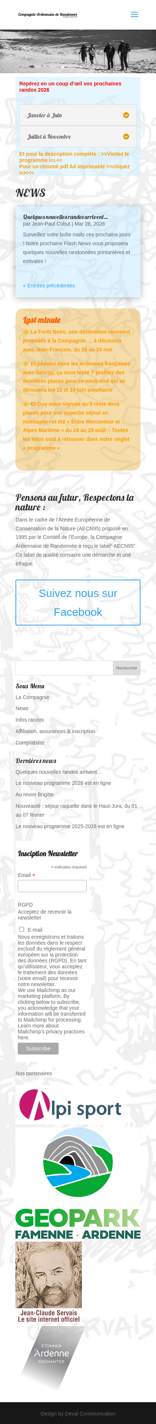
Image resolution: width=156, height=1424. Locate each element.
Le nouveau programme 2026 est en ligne (63, 783)
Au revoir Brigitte (34, 794)
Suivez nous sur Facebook (78, 602)
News (21, 708)
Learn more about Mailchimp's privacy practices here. (51, 1031)
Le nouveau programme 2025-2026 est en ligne (69, 826)
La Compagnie (32, 697)
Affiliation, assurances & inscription (55, 731)
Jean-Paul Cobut (51, 224)
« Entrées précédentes (49, 285)
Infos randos (29, 720)
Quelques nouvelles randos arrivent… (65, 216)
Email (26, 875)
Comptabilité (29, 743)
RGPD (25, 905)
